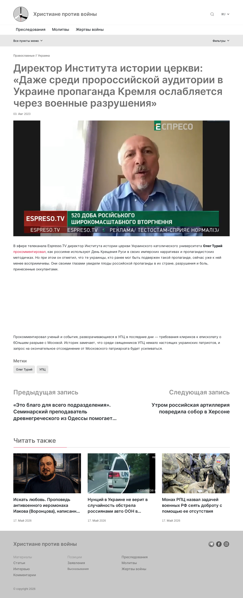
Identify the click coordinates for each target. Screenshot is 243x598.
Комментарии (24, 575)
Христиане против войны (65, 14)
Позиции (74, 557)
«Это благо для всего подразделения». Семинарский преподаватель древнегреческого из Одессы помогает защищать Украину (62, 412)
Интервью (21, 569)
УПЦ (42, 369)
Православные (24, 55)
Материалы (22, 557)
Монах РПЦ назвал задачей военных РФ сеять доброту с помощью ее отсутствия (192, 505)
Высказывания (78, 569)
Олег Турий (24, 369)
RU (224, 14)
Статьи (19, 563)
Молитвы (60, 29)
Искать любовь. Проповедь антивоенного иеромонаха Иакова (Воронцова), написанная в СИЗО (47, 505)
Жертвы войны (90, 29)
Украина (44, 55)
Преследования (30, 29)
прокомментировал (29, 252)
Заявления (76, 563)
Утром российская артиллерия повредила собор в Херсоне (191, 408)
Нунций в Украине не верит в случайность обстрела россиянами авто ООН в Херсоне (118, 505)
